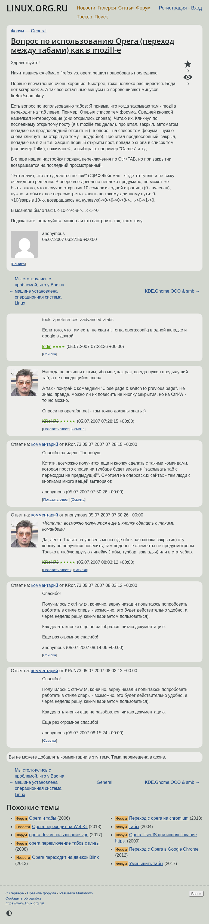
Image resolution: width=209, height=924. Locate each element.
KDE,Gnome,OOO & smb (169, 291)
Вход (196, 8)
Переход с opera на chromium (159, 818)
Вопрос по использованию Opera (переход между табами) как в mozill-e (92, 45)
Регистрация (173, 8)
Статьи (126, 8)
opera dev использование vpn (58, 834)
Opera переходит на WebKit (60, 826)
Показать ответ (56, 429)
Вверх (196, 894)
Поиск (101, 17)
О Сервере (14, 893)
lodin (46, 346)
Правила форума (41, 893)
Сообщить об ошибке (23, 898)
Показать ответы (57, 570)
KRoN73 (50, 421)
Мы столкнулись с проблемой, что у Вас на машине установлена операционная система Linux (39, 291)
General (39, 31)
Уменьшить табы (146, 863)
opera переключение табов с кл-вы (64, 843)
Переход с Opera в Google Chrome (164, 849)
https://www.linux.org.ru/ (24, 903)
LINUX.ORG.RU (37, 8)
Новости (86, 8)
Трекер (84, 17)
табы (134, 826)
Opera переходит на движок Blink (65, 857)
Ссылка (18, 264)
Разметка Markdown (76, 893)
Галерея (107, 8)
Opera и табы (42, 818)
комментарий (44, 444)
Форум (143, 8)
